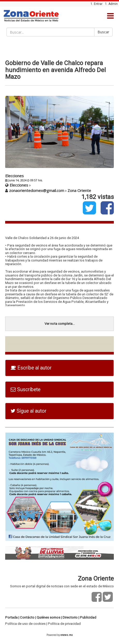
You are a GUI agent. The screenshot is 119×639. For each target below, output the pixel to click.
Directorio (70, 617)
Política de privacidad (64, 624)
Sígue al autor (29, 411)
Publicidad (88, 617)
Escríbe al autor (31, 368)
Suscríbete (25, 389)
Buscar (103, 31)
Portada (11, 617)
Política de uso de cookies (25, 624)
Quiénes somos (48, 617)
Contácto (27, 617)
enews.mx (67, 635)
